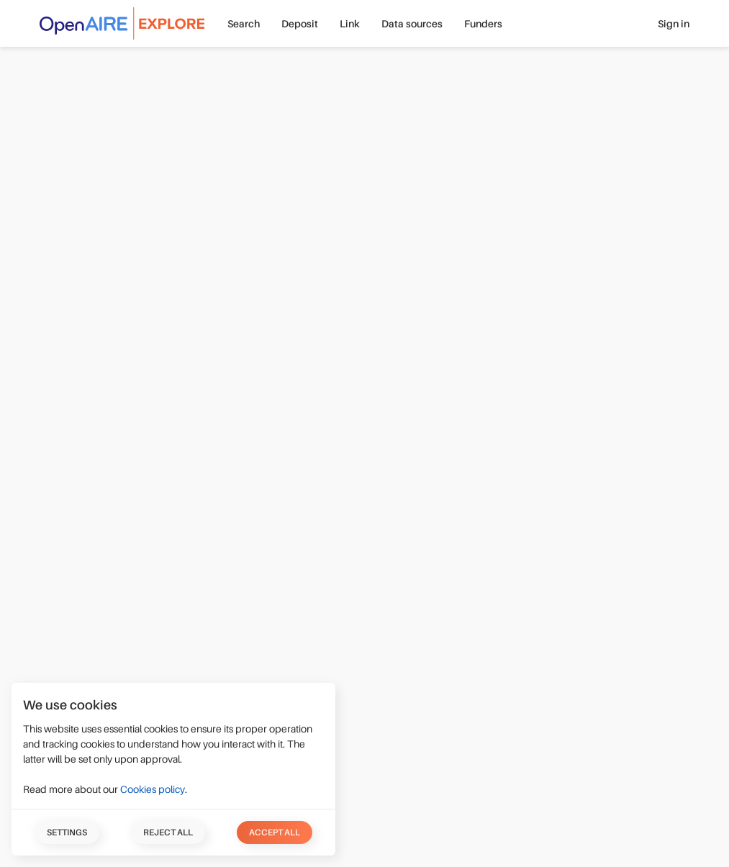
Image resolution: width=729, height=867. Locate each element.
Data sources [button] (412, 23)
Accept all (274, 832)
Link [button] (350, 23)
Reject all (168, 832)
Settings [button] (67, 832)
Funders (483, 23)
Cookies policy (152, 789)
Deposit (299, 23)
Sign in (673, 23)
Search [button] (243, 23)
